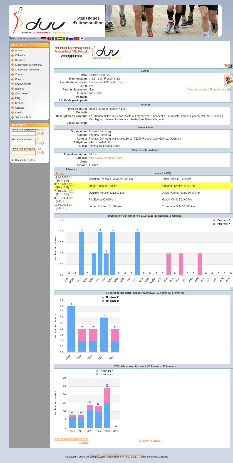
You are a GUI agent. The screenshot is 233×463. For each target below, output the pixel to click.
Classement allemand (27, 69)
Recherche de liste (25, 160)
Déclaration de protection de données (123, 454)
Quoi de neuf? (23, 93)
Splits (61, 173)
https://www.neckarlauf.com (105, 158)
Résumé (19, 88)
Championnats (23, 84)
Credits (19, 103)
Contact (19, 107)
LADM (18, 112)
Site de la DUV (23, 117)
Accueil (19, 50)
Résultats (20, 60)
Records (19, 79)
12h (71, 177)
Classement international (28, 64)
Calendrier (21, 55)
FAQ (17, 98)
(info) (41, 129)
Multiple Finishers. (150, 440)
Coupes (19, 74)
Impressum (95, 454)
